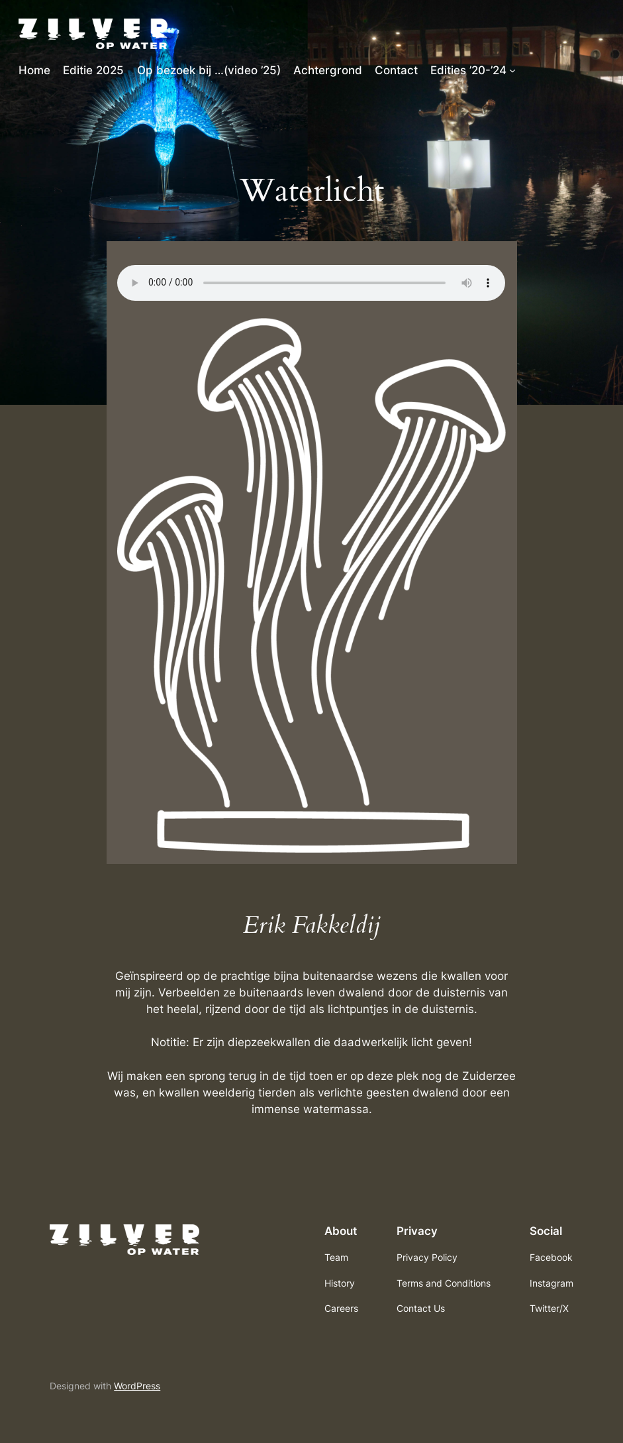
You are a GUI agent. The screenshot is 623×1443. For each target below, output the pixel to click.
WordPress (137, 1385)
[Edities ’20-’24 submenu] (512, 70)
